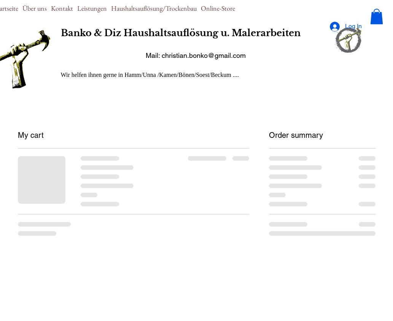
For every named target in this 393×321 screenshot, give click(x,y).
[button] (376, 16)
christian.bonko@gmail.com (204, 55)
